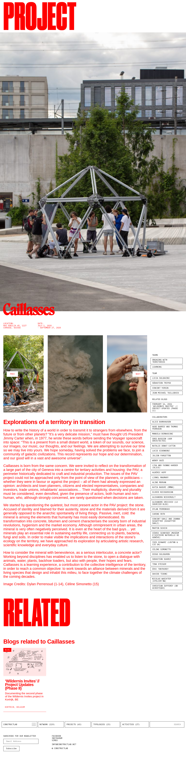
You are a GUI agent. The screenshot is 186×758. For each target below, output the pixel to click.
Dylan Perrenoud (161, 509)
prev (12, 374)
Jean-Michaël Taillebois (165, 393)
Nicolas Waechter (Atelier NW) (161, 579)
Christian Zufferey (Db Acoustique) (165, 587)
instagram (57, 738)
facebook (56, 736)
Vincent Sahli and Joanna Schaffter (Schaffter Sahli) (166, 521)
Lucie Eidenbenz (161, 450)
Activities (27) (131, 724)
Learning (157, 367)
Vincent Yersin (160, 388)
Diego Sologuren (161, 554)
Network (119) (47, 724)
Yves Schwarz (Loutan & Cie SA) (165, 543)
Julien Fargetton (161, 455)
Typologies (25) (102, 724)
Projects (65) (74, 724)
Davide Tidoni (159, 574)
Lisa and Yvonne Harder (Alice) (165, 466)
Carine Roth (158, 514)
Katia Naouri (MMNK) (163, 487)
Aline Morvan (159, 482)
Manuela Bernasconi (162, 433)
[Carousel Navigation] (75, 374)
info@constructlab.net (64, 744)
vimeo (55, 740)
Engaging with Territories (159, 361)
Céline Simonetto (161, 549)
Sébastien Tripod (161, 383)
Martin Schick (159, 528)
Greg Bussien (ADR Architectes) (162, 439)
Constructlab (10, 724)
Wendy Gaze (158, 460)
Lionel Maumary (160, 477)
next (138, 374)
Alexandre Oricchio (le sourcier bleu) (165, 503)
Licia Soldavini (161, 378)
